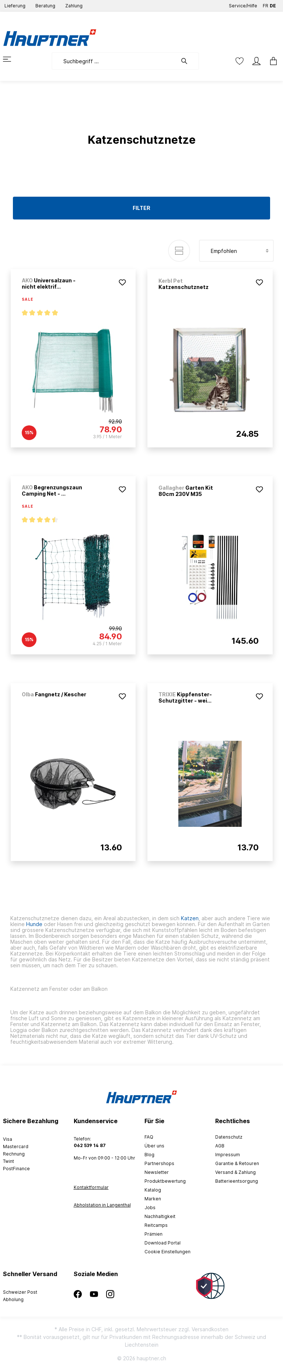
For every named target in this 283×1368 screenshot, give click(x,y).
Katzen (190, 918)
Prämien (153, 1234)
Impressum (227, 1154)
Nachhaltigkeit (159, 1216)
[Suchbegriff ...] (114, 61)
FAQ (148, 1137)
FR (265, 4)
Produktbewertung (165, 1181)
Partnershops (159, 1163)
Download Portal (162, 1243)
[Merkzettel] (239, 61)
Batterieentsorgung (236, 1181)
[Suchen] (188, 61)
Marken (152, 1198)
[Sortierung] (236, 251)
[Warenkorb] (271, 61)
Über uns (154, 1146)
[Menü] (11, 59)
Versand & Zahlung (235, 1172)
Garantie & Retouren (237, 1163)
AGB (219, 1146)
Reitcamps (156, 1225)
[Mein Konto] (256, 61)
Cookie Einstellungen (167, 1251)
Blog (149, 1154)
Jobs (150, 1207)
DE (273, 4)
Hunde (34, 924)
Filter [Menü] (141, 208)
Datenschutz (228, 1137)
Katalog (152, 1190)
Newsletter (156, 1172)
